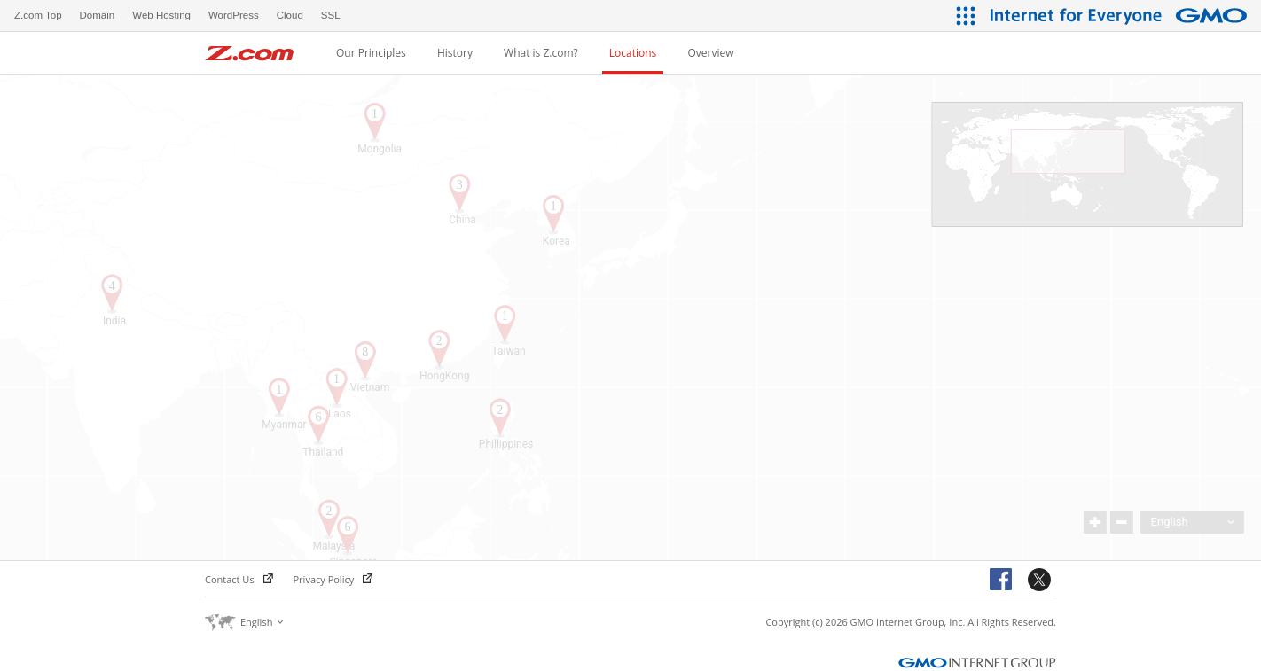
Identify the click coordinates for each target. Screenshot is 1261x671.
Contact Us (239, 579)
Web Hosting (161, 15)
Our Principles (371, 53)
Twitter (1042, 580)
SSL (331, 15)
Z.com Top (38, 15)
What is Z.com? (541, 53)
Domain (97, 15)
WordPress (233, 15)
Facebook (1004, 580)
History (455, 53)
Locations (633, 53)
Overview (710, 53)
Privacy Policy (333, 579)
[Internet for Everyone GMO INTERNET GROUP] (1121, 15)
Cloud (290, 15)
